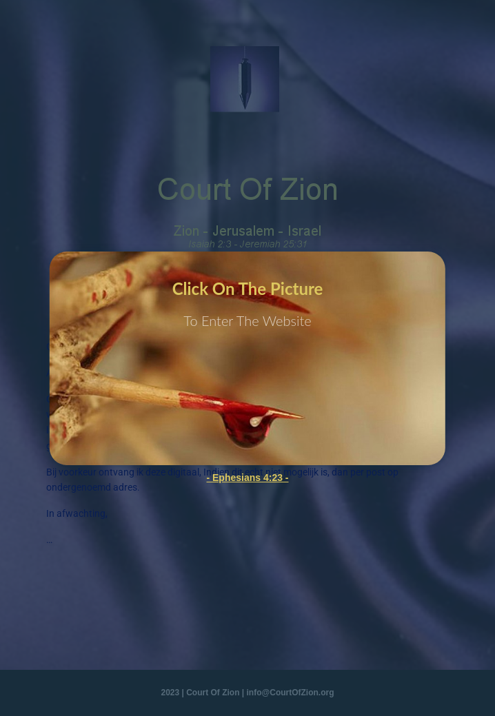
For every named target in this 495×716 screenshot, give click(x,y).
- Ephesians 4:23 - (247, 477)
